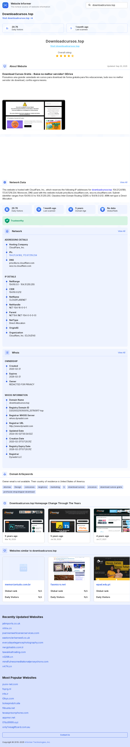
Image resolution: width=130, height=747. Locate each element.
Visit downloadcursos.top (17, 18)
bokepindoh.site (11, 703)
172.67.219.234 (30, 255)
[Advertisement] (64, 90)
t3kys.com (8, 698)
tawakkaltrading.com (14, 652)
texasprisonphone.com (15, 712)
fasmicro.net (58, 584)
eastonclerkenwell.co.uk (16, 637)
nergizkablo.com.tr (13, 647)
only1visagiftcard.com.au (16, 727)
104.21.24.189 (15, 255)
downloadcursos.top (102, 189)
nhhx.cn (7, 628)
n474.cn (7, 666)
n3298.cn (7, 656)
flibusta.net (8, 708)
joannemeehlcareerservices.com (20, 633)
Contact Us (65, 735)
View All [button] (123, 182)
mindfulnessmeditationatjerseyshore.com (25, 661)
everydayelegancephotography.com (22, 642)
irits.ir (5, 693)
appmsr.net (8, 717)
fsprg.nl (6, 688)
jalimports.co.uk (11, 623)
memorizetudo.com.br (18, 584)
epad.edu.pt (103, 584)
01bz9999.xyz (10, 722)
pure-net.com (10, 684)
